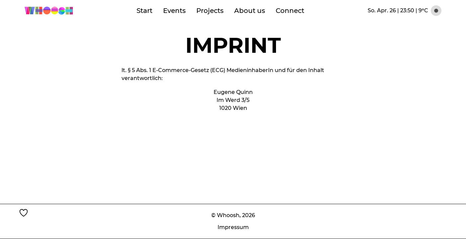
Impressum (233, 227)
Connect (290, 11)
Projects (210, 11)
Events (174, 11)
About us (249, 11)
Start (144, 11)
